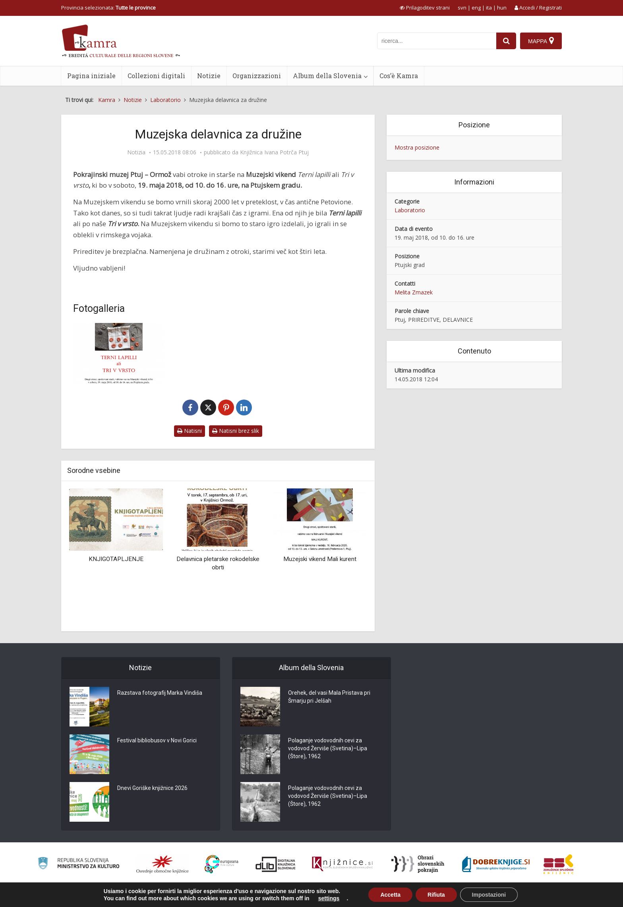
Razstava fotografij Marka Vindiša (159, 693)
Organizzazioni (256, 75)
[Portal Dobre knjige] (496, 864)
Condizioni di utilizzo (497, 896)
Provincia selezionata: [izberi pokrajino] (108, 7)
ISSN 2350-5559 (544, 896)
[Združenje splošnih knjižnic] (558, 864)
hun (502, 7)
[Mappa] (541, 41)
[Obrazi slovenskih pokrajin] (417, 864)
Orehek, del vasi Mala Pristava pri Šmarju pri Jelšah (329, 697)
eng (476, 7)
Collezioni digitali (156, 75)
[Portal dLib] (276, 864)
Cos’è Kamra (398, 75)
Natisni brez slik (235, 430)
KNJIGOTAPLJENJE (116, 559)
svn (462, 7)
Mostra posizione (417, 147)
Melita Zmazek (414, 292)
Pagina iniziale (91, 75)
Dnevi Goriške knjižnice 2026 (152, 788)
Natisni (189, 430)
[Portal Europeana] (221, 864)
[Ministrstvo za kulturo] (78, 864)
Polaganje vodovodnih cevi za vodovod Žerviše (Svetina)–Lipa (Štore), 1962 (327, 748)
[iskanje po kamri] (436, 41)
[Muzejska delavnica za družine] (118, 353)
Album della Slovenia (327, 75)
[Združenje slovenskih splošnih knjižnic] (342, 864)
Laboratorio (410, 210)
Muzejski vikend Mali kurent (319, 559)
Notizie (209, 75)
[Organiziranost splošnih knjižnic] (162, 864)
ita (489, 7)
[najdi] (506, 41)
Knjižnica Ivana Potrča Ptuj (274, 152)
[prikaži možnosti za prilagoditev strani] (425, 7)
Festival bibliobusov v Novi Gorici (157, 740)
